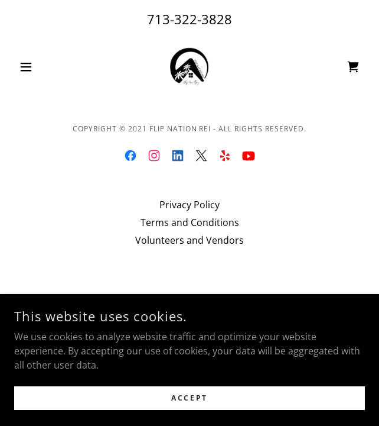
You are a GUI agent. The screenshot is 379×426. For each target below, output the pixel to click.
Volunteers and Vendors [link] (189, 240)
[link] (189, 67)
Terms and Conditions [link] (190, 222)
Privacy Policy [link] (189, 204)
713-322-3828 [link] (189, 19)
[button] (40, 67)
